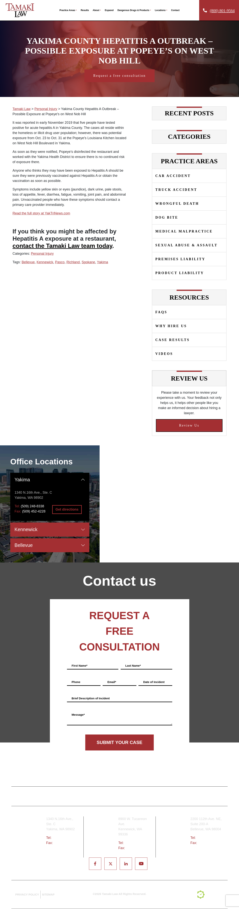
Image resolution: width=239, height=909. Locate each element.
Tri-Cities (102, 836)
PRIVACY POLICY (27, 894)
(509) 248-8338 (32, 506)
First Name (79, 665)
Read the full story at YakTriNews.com (41, 213)
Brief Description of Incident (91, 698)
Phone (76, 682)
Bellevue (28, 262)
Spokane (88, 262)
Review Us (189, 425)
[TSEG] (211, 895)
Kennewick (45, 262)
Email (111, 682)
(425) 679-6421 (208, 838)
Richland (73, 262)
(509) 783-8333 (136, 843)
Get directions (66, 509)
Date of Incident (154, 682)
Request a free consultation (119, 76)
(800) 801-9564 (222, 10)
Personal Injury (42, 253)
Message (78, 714)
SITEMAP (48, 894)
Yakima (102, 262)
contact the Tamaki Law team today (62, 245)
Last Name (133, 665)
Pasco (59, 262)
